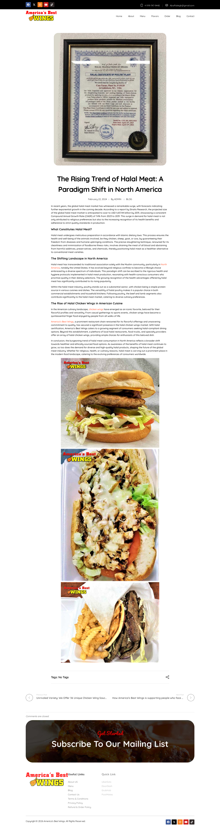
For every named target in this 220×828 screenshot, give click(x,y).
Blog (129, 199)
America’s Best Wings (62, 321)
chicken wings (96, 309)
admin (117, 199)
